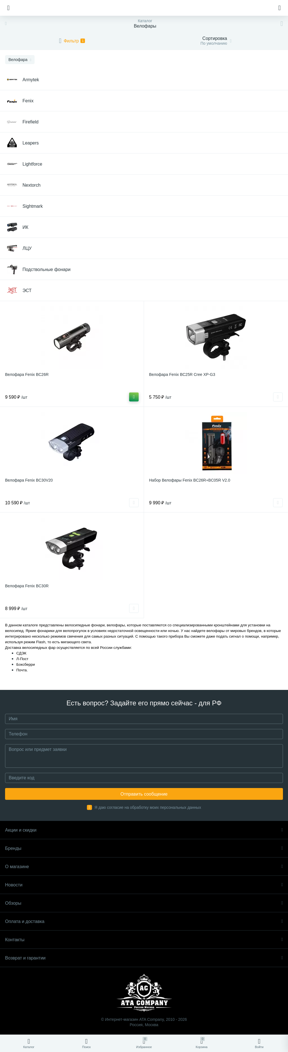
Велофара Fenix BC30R (27, 586)
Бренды (144, 848)
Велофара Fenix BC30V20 (29, 480)
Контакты (144, 939)
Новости (144, 884)
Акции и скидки (144, 830)
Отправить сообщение (143, 794)
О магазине (144, 866)
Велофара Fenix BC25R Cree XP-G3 (182, 374)
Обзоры (144, 903)
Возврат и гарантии (144, 958)
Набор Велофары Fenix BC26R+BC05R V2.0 (189, 480)
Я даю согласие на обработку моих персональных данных (147, 807)
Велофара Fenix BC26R (27, 374)
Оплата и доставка (144, 921)
